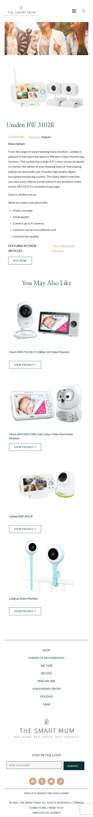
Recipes (46, 673)
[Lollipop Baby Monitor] (46, 567)
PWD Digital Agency (46, 812)
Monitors (34, 137)
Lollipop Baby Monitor (23, 598)
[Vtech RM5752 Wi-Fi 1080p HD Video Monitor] (46, 320)
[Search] (85, 11)
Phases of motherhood (46, 657)
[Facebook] (32, 781)
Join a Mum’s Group (46, 688)
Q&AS (46, 704)
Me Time (46, 665)
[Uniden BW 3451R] (46, 484)
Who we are (46, 681)
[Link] (21, 11)
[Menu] (74, 11)
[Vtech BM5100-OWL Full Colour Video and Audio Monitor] (46, 402)
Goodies (46, 696)
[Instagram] (42, 781)
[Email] (51, 781)
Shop (46, 650)
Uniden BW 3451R (21, 516)
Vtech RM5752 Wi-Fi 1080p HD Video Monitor (39, 352)
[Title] (60, 781)
